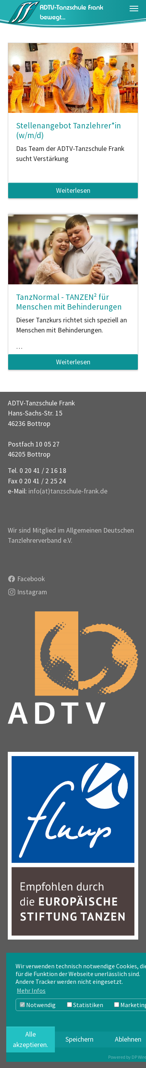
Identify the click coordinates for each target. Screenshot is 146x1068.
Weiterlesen (73, 190)
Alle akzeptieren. (30, 1039)
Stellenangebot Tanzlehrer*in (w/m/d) (68, 130)
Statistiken (85, 1005)
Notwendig (38, 1005)
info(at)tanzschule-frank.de (67, 491)
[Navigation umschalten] (134, 8)
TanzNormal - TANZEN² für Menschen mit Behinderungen (69, 302)
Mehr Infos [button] (31, 990)
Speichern (79, 1039)
